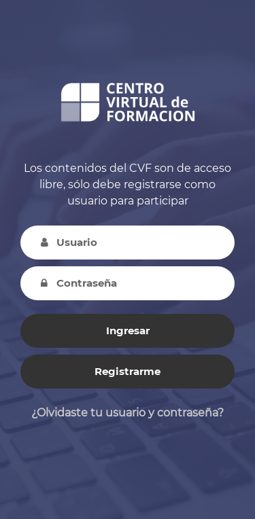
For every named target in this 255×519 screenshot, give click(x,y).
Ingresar (128, 330)
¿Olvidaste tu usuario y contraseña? (127, 412)
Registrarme (127, 371)
